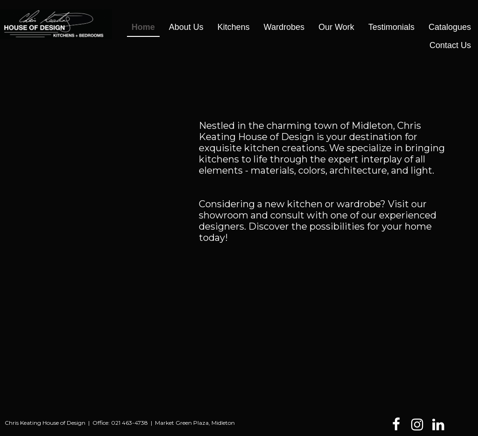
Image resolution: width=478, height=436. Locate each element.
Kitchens (234, 27)
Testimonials (391, 27)
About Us (186, 27)
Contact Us (450, 45)
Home (143, 27)
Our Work (336, 27)
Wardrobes (284, 27)
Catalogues (450, 27)
